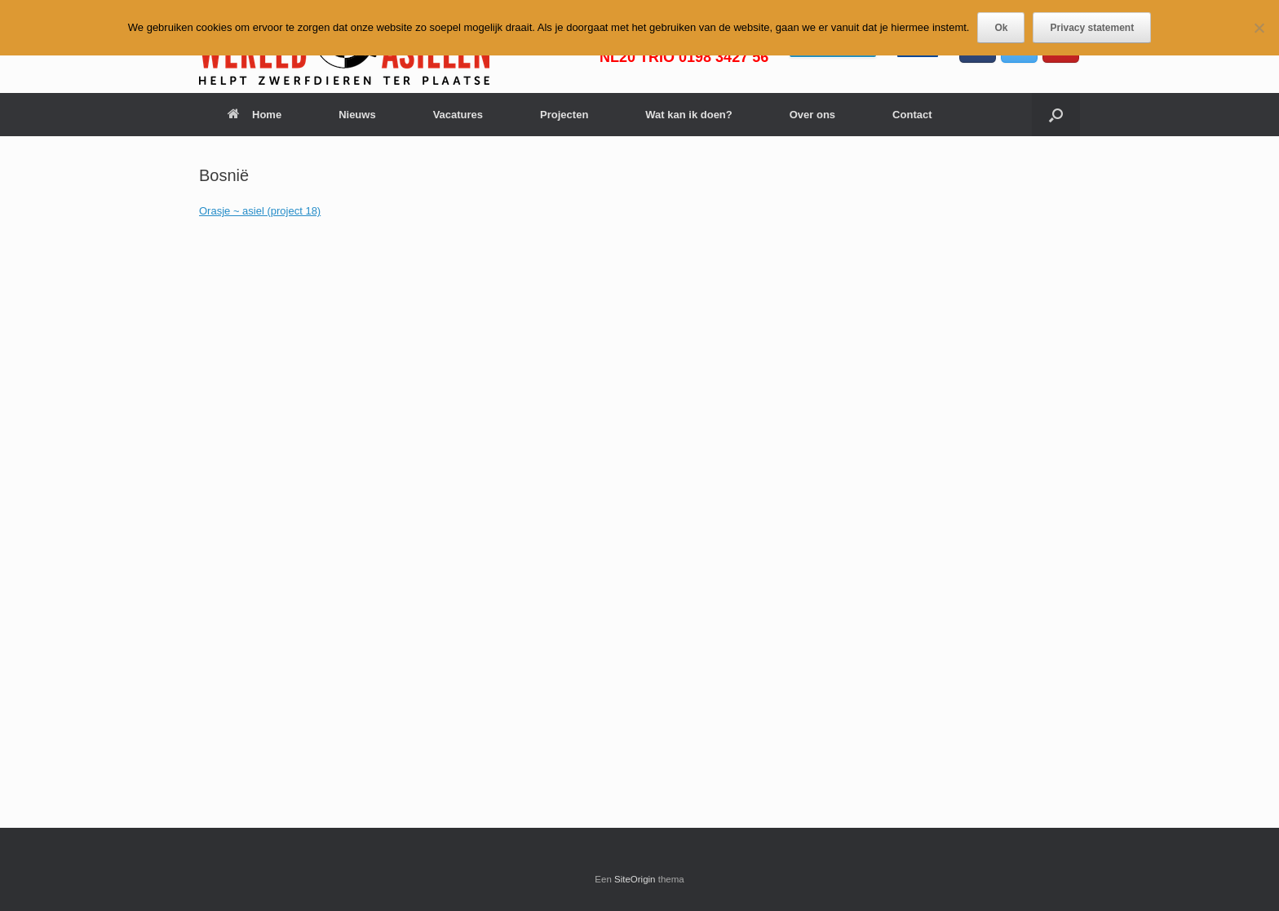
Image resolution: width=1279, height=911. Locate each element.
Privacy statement (1092, 27)
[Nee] (1258, 28)
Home (254, 114)
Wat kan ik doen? (688, 114)
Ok (1000, 27)
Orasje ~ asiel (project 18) (260, 211)
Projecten (564, 114)
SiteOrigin (635, 879)
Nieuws (357, 114)
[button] (1056, 114)
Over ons (812, 114)
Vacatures (458, 114)
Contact (912, 114)
